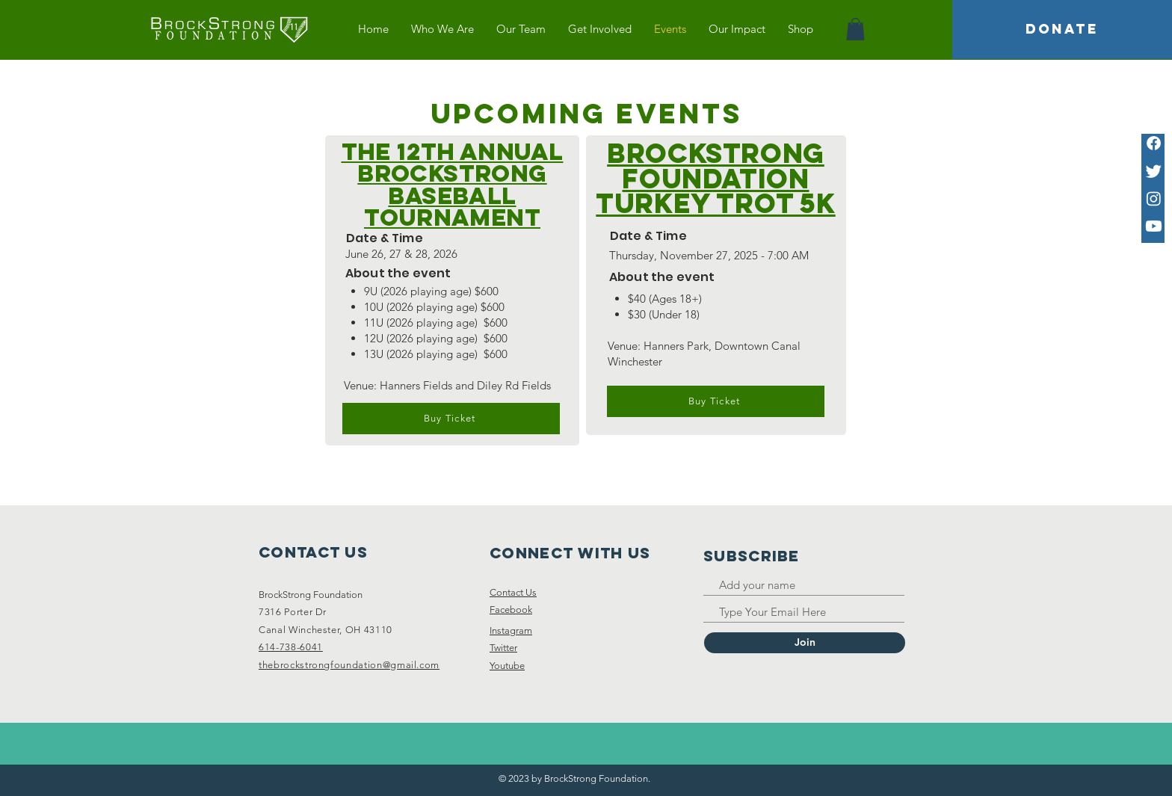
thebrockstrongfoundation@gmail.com (349, 664)
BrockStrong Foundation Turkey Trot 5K (715, 178)
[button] (855, 29)
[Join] (804, 642)
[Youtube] (1153, 226)
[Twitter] (1153, 170)
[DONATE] (1062, 29)
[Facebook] (1153, 143)
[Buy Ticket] (451, 418)
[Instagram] (1153, 198)
